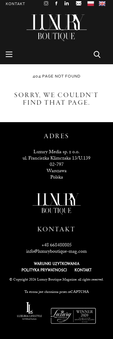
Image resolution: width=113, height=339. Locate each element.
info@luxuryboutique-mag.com (56, 252)
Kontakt (15, 4)
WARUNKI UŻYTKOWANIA (56, 264)
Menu (12, 54)
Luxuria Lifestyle (29, 311)
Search (100, 54)
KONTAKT (83, 270)
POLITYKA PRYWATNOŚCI (44, 270)
